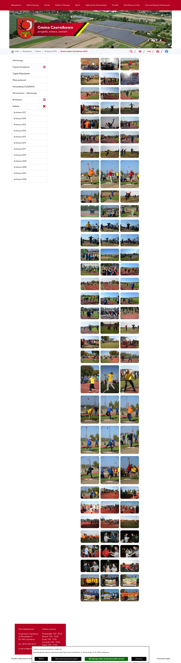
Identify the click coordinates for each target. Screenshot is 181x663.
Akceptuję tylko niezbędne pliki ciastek (106, 659)
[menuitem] (16, 5)
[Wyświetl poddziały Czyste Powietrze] (44, 67)
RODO (41, 659)
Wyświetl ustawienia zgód (66, 659)
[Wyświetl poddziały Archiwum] (44, 100)
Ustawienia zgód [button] (163, 659)
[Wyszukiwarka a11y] (140, 51)
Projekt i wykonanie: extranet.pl (23, 659)
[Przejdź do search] (131, 51)
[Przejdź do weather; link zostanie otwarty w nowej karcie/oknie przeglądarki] (157, 51)
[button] (90, 70)
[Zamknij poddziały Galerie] (44, 106)
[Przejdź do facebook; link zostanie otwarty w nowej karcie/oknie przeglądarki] (166, 51)
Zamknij (138, 659)
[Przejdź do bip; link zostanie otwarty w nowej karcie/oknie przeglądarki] (149, 51)
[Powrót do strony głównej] (15, 51)
